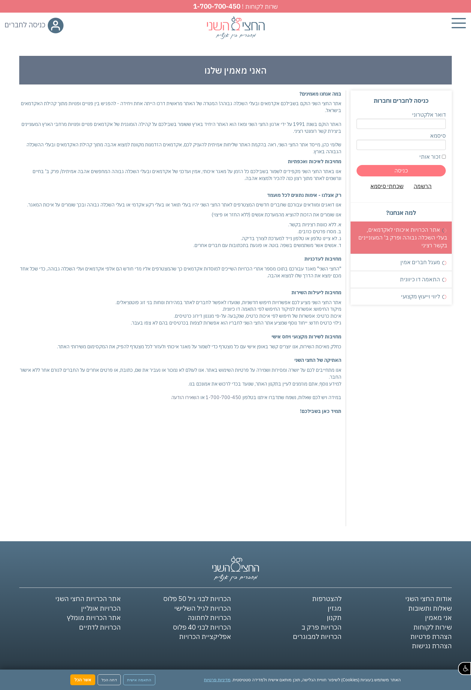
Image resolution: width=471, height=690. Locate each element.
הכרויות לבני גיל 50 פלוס (197, 598)
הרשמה (423, 186)
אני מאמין (438, 617)
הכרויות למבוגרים (317, 636)
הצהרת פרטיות (431, 636)
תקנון (334, 617)
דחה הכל (109, 679)
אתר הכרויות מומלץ (94, 617)
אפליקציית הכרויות (205, 636)
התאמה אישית (139, 679)
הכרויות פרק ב (322, 627)
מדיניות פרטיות (217, 679)
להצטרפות (327, 598)
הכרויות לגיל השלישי (202, 608)
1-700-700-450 (216, 6)
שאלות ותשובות (430, 608)
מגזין (335, 608)
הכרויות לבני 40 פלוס (202, 627)
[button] (464, 668)
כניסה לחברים (34, 24)
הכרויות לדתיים (100, 627)
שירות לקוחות (432, 627)
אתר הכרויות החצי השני (88, 598)
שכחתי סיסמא (386, 186)
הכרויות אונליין (101, 608)
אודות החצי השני (428, 598)
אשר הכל (82, 679)
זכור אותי (432, 156)
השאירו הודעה (185, 397)
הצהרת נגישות (432, 645)
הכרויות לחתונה (209, 617)
